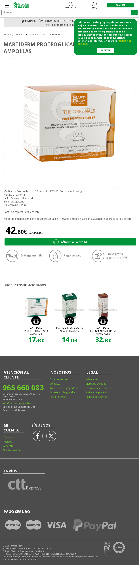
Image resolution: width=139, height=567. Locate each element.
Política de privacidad (97, 392)
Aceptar (106, 50)
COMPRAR (120, 5)
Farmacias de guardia (62, 392)
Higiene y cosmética (14, 34)
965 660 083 (23, 387)
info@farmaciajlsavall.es (17, 403)
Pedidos (7, 441)
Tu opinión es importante (64, 388)
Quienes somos (59, 379)
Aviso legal (91, 379)
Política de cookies (96, 396)
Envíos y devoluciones (98, 388)
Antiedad (55, 34)
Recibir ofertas (58, 396)
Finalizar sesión (12, 450)
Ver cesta (8, 446)
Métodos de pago (95, 383)
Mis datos (8, 437)
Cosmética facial (37, 34)
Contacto (55, 383)
